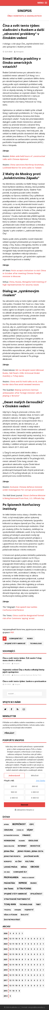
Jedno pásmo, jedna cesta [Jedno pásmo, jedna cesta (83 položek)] (30, 851)
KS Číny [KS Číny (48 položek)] (18, 861)
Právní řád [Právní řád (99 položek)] (9, 883)
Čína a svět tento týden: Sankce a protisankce (24, 681)
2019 (5, 970)
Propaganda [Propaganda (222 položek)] (11, 877)
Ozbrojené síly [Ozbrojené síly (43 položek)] (20, 872)
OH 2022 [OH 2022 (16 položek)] (7, 872)
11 (13, 939)
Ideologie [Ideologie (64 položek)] (33, 840)
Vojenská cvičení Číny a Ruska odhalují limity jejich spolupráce (23, 670)
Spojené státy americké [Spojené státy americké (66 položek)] (15, 894)
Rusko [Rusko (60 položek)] (33, 883)
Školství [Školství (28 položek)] (24, 915)
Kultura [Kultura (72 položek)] (29, 861)
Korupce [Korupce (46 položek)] (8, 861)
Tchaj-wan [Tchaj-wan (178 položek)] (10, 904)
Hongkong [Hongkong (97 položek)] (9, 840)
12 (10, 939)
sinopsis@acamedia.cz (36, 1007)
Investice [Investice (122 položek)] (35, 845)
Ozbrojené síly (15, 638)
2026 (5, 933)
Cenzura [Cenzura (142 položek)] (8, 829)
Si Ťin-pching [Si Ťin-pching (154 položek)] (24, 888)
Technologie (36, 643)
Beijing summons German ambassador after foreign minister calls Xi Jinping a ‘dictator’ (22, 393)
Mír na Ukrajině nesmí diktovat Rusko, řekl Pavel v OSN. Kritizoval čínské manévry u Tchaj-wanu (23, 373)
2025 (5, 939)
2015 (5, 991)
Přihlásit (9, 733)
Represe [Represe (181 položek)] (23, 883)
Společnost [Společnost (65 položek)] (36, 894)
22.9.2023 (8, 51)
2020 (5, 965)
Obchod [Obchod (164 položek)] (34, 866)
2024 (5, 944)
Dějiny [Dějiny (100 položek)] (30, 830)
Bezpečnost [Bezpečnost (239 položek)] (19, 824)
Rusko (30, 638)
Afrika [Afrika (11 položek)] (6, 824)
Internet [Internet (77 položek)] (22, 846)
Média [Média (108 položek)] (24, 867)
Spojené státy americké (15, 643)
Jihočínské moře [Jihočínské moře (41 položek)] (31, 856)
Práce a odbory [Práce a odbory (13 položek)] (28, 878)
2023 (5, 949)
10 (16, 939)
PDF (12, 632)
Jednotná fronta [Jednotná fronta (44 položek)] (12, 856)
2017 (5, 980)
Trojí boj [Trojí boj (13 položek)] (7, 910)
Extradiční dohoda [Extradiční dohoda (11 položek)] (11, 835)
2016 (5, 985)
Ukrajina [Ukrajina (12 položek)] (17, 910)
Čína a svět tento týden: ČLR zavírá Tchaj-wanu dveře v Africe (22, 659)
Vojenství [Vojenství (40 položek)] (29, 910)
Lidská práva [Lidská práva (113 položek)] (10, 866)
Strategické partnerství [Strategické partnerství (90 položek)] (17, 899)
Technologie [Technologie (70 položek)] (25, 904)
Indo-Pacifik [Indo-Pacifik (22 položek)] (9, 846)
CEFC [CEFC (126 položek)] (31, 824)
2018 (5, 975)
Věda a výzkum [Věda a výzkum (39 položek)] (10, 915)
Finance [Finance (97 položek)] (26, 835)
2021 (5, 959)
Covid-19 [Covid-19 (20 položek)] (20, 830)
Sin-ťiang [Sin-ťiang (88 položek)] (8, 888)
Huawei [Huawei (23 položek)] (22, 841)
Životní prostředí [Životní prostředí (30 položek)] (12, 920)
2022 (5, 954)
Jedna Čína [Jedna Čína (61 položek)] (9, 851)
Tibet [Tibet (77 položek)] (38, 904)
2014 (5, 996)
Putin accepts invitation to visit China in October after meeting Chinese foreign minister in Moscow (24, 273)
